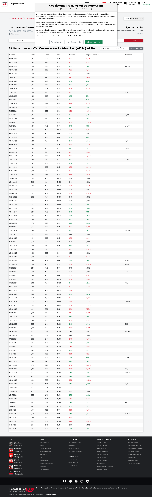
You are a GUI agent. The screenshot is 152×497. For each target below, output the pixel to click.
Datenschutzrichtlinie (76, 36)
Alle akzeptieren (94, 42)
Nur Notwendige (75, 42)
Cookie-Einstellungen (59, 32)
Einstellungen (57, 42)
